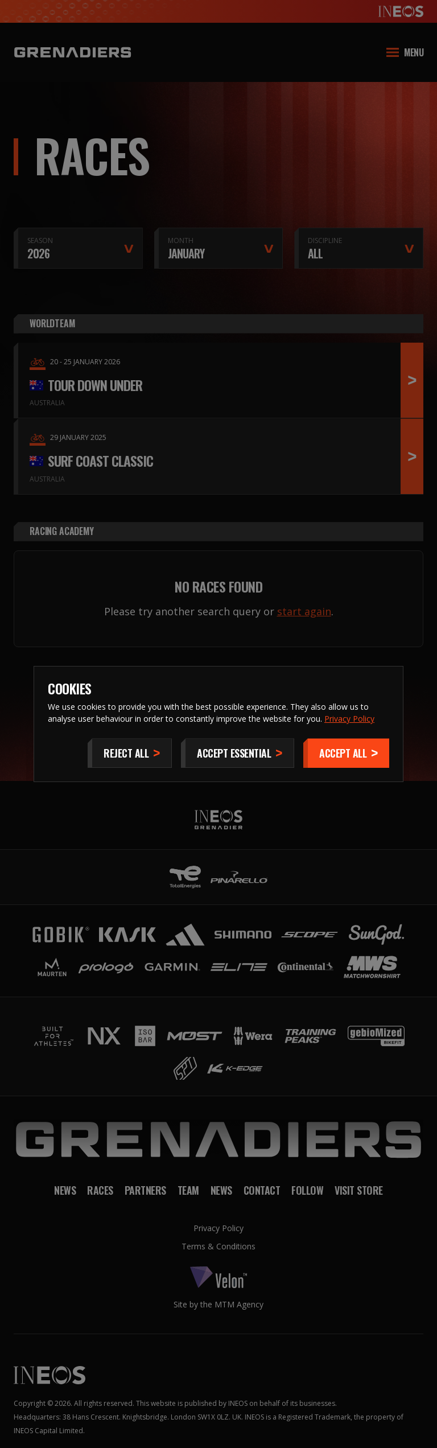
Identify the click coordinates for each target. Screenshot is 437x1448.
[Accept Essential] (237, 753)
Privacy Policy (349, 718)
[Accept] (346, 753)
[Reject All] (130, 753)
